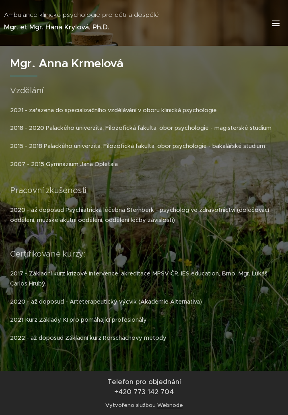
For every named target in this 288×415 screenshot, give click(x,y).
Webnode (170, 405)
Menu (276, 23)
